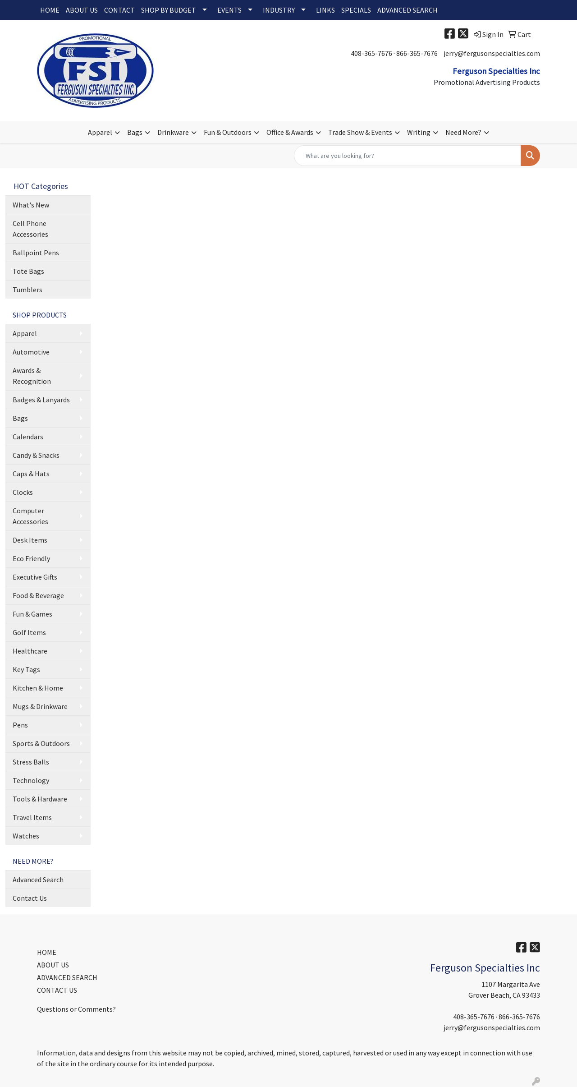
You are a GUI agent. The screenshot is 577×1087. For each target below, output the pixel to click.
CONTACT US (57, 990)
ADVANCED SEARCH (407, 9)
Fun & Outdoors (228, 132)
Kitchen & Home (38, 687)
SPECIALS (356, 9)
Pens (20, 724)
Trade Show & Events (360, 132)
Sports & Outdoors (41, 743)
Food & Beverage (38, 595)
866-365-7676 (417, 53)
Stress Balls (31, 761)
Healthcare (30, 650)
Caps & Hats (31, 473)
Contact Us (30, 898)
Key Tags (26, 669)
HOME (50, 9)
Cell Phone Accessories (30, 229)
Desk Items (30, 539)
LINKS (325, 9)
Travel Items (32, 817)
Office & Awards (289, 132)
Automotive (31, 351)
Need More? (463, 132)
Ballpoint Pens (36, 252)
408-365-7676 (371, 53)
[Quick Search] (407, 155)
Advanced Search (38, 879)
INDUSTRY (279, 9)
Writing (418, 132)
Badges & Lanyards (41, 399)
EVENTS (229, 9)
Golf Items (29, 632)
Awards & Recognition (32, 376)
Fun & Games (32, 613)
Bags (134, 132)
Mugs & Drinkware (40, 706)
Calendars (28, 436)
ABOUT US (82, 9)
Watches (26, 835)
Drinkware (173, 132)
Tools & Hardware (40, 798)
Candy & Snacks (36, 455)
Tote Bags (28, 271)
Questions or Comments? (76, 1008)
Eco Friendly (31, 558)
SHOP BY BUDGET (168, 9)
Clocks (23, 492)
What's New (31, 204)
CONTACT (119, 9)
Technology (31, 780)
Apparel (100, 132)
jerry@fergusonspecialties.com (492, 53)
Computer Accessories (30, 516)
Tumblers (27, 289)
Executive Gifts (35, 576)
